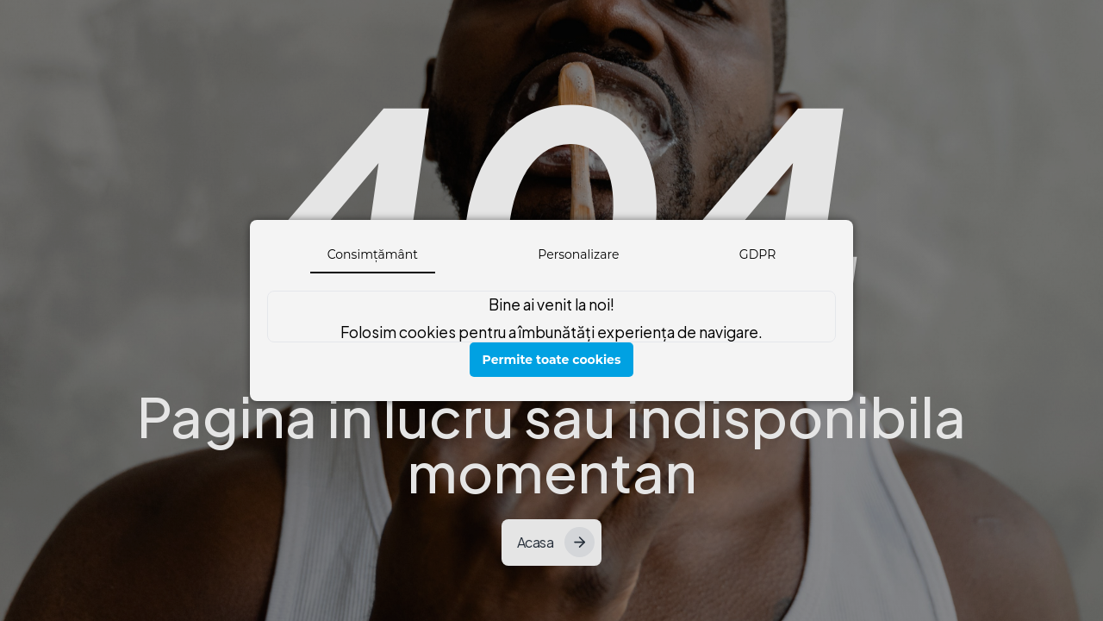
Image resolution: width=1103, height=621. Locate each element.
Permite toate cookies (552, 359)
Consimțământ (372, 254)
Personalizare (578, 254)
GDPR (757, 254)
